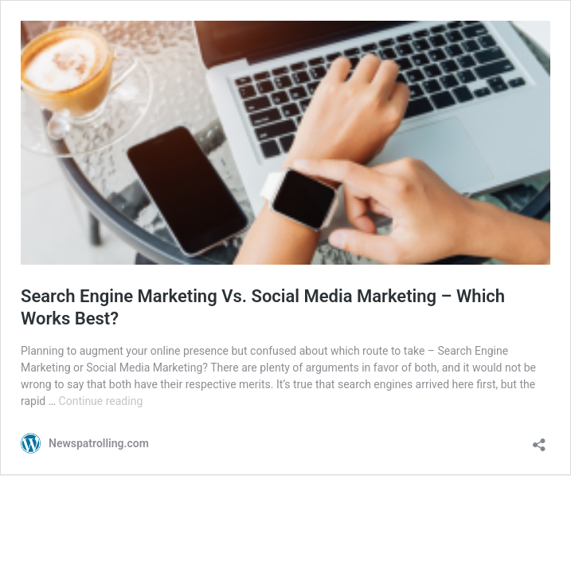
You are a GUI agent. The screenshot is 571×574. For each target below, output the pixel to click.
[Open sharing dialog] (539, 439)
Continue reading (101, 401)
